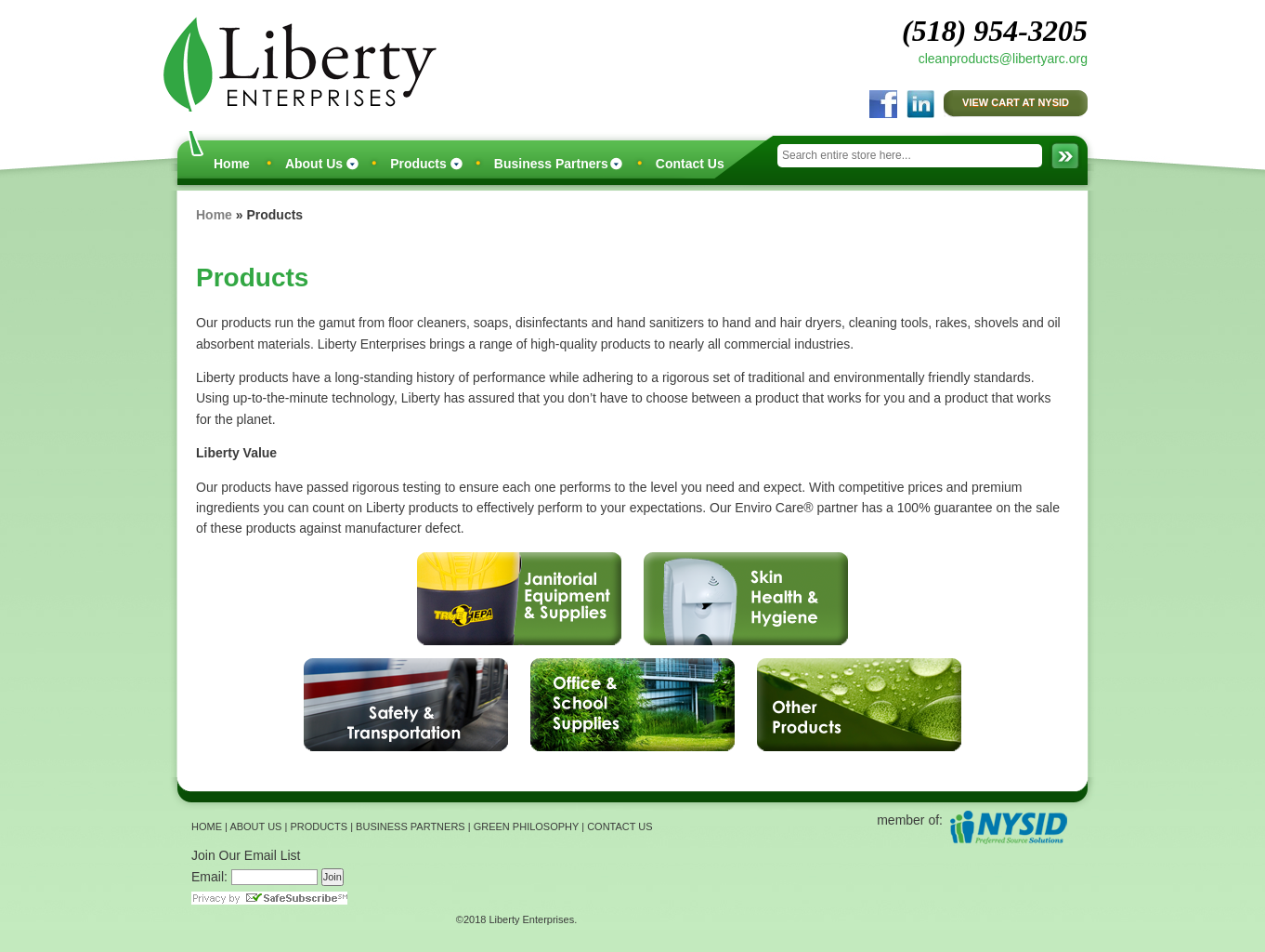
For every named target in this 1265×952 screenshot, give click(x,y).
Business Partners (551, 163)
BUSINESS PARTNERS (410, 826)
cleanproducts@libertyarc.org (1003, 58)
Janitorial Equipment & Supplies (519, 598)
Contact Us (690, 163)
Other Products (859, 704)
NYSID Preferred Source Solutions (1008, 827)
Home (232, 163)
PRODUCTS (318, 826)
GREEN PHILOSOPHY (527, 826)
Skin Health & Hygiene (746, 598)
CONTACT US (620, 826)
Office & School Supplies (632, 704)
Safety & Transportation (406, 704)
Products (418, 163)
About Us (314, 163)
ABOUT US (255, 826)
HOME (206, 826)
